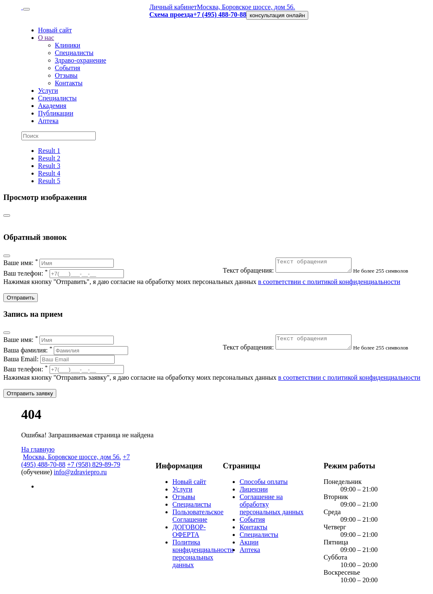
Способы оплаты (263, 481)
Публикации (55, 113)
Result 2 (49, 158)
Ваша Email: (59, 359)
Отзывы (66, 75)
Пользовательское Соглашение (197, 515)
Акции (248, 542)
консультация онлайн (277, 15)
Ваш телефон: (63, 273)
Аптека (48, 120)
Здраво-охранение (80, 60)
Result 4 (49, 173)
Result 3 (49, 165)
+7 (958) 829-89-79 (93, 464)
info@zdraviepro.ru (80, 472)
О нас (46, 37)
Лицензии (253, 489)
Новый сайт (55, 30)
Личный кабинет (173, 7)
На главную (38, 449)
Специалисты (74, 52)
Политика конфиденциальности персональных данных (203, 553)
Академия (52, 105)
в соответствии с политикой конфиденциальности (329, 281)
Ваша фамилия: (65, 350)
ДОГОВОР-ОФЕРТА (188, 530)
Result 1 (49, 150)
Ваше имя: (58, 262)
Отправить (20, 297)
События (67, 67)
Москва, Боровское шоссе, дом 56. (246, 7)
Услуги (48, 90)
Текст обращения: (292, 272)
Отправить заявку (30, 393)
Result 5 (49, 180)
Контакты (69, 83)
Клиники (68, 45)
